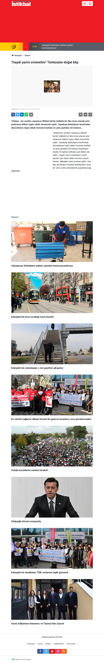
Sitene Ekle (71, 644)
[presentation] (20, 46)
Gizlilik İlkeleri (59, 644)
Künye (40, 644)
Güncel (27, 55)
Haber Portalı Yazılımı (23, 659)
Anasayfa (16, 55)
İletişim (48, 644)
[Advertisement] (52, 24)
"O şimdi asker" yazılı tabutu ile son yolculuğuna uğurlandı (55, 46)
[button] (80, 114)
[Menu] (84, 3)
